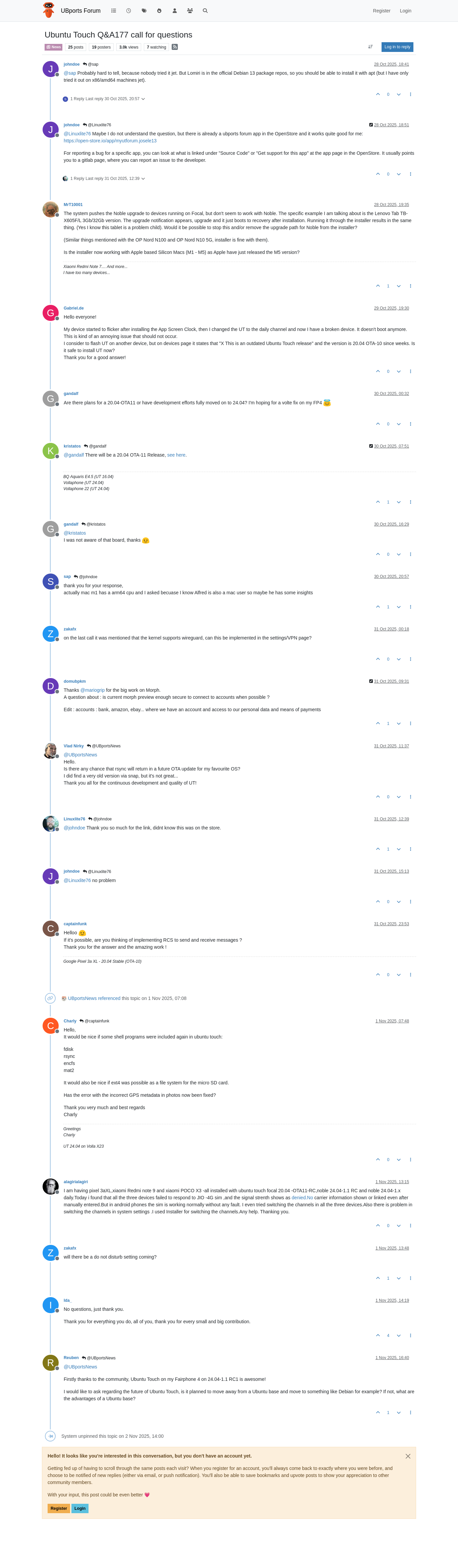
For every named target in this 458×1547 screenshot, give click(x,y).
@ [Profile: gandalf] (74, 455)
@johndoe (85, 577)
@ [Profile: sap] (70, 73)
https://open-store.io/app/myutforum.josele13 (110, 140)
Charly (70, 1021)
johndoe (72, 64)
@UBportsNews (104, 746)
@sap (91, 64)
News (53, 47)
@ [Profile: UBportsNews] (80, 754)
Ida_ (68, 1300)
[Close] (408, 1456)
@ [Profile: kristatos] (75, 533)
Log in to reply (397, 47)
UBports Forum (81, 10)
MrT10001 (73, 204)
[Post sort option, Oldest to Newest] (370, 47)
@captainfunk (94, 1021)
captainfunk (75, 924)
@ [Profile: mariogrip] (92, 690)
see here (176, 455)
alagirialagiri (76, 1182)
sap (67, 576)
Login (79, 1508)
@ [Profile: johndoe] (74, 827)
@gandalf (95, 446)
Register (59, 1508)
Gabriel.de (74, 308)
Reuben (71, 1357)
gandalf (71, 393)
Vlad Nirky (74, 746)
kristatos (72, 446)
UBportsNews (82, 998)
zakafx (70, 629)
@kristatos (93, 524)
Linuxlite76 (74, 819)
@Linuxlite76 (97, 125)
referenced (109, 998)
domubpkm (75, 681)
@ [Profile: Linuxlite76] (77, 133)
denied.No (302, 1197)
